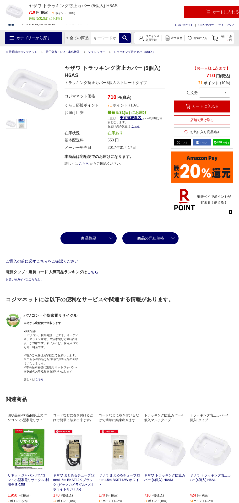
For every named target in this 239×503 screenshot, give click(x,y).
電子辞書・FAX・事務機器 (63, 52)
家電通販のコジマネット (21, 52)
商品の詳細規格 (150, 238)
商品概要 (88, 238)
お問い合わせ (206, 24)
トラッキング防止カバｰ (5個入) (134, 52)
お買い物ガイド (184, 24)
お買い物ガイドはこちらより (24, 279)
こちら (135, 126)
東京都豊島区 (131, 118)
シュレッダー (96, 52)
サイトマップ (226, 24)
